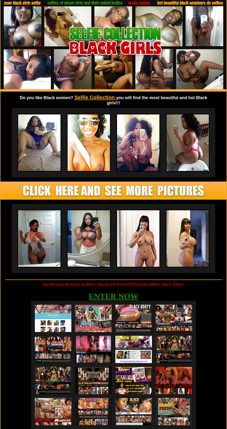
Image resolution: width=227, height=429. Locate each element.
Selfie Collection (95, 97)
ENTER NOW (113, 296)
